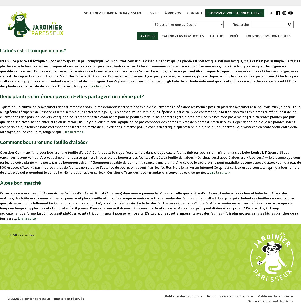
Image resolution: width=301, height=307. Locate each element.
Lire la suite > (100, 86)
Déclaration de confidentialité (271, 301)
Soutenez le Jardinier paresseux (112, 12)
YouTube (290, 13)
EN (270, 12)
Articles (147, 36)
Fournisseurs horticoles (268, 36)
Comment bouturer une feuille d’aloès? (44, 142)
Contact (194, 12)
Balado (216, 36)
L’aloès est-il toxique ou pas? (33, 50)
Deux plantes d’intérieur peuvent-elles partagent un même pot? (72, 96)
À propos (173, 12)
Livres (153, 12)
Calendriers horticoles (183, 36)
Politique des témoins (182, 296)
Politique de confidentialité (228, 296)
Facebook (278, 13)
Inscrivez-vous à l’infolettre (235, 12)
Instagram (284, 13)
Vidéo (235, 36)
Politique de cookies (274, 296)
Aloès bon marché (20, 182)
